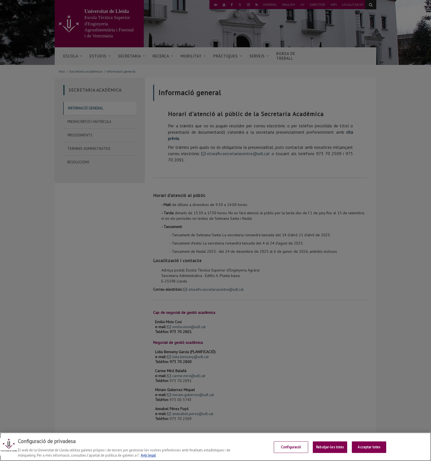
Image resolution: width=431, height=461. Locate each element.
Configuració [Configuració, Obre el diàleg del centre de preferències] (291, 447)
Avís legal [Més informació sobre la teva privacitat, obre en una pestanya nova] (148, 455)
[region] (215, 446)
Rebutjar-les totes (330, 447)
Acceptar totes (369, 447)
